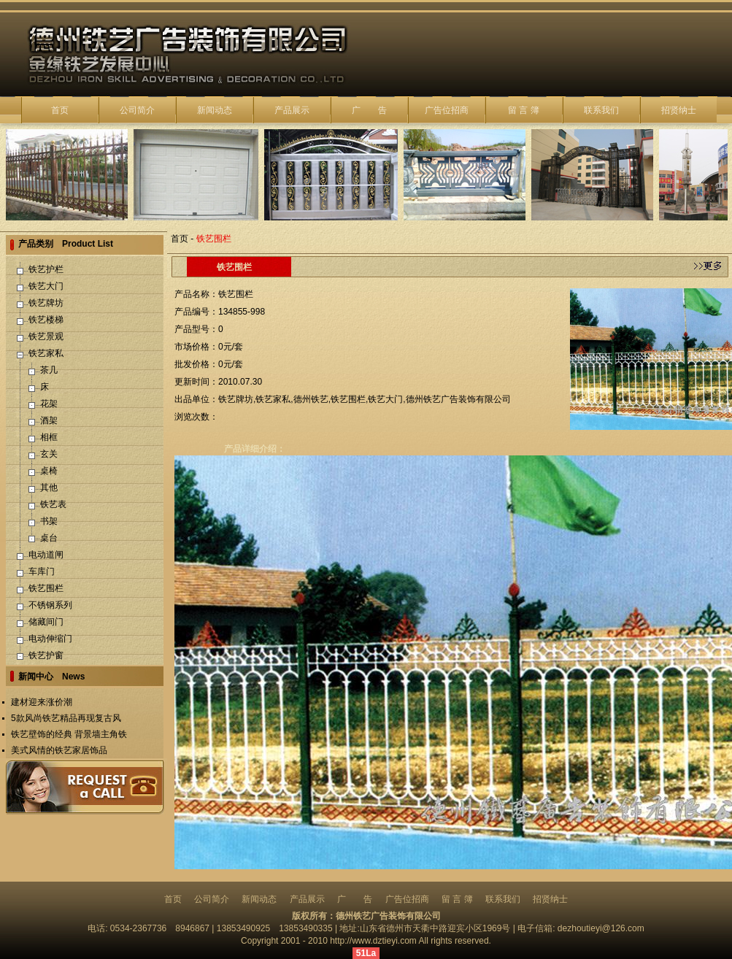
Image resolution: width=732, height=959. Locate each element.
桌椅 (49, 471)
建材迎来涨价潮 (41, 702)
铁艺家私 (45, 353)
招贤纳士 (678, 110)
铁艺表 (53, 504)
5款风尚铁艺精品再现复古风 (66, 718)
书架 (49, 521)
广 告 (369, 110)
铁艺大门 (45, 286)
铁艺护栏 (45, 269)
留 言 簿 (523, 110)
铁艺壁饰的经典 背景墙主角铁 (69, 734)
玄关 (49, 454)
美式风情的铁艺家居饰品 (59, 750)
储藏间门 (45, 622)
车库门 (41, 571)
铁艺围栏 (45, 588)
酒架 (49, 420)
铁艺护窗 (45, 655)
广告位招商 (447, 110)
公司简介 (137, 110)
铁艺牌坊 (45, 303)
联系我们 (601, 110)
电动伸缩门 (50, 638)
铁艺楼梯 (45, 320)
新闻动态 (214, 110)
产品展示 (291, 110)
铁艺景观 (45, 336)
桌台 (49, 538)
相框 (49, 437)
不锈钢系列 (50, 605)
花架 (49, 403)
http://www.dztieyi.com (373, 941)
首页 (60, 110)
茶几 (49, 370)
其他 (49, 487)
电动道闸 (45, 555)
